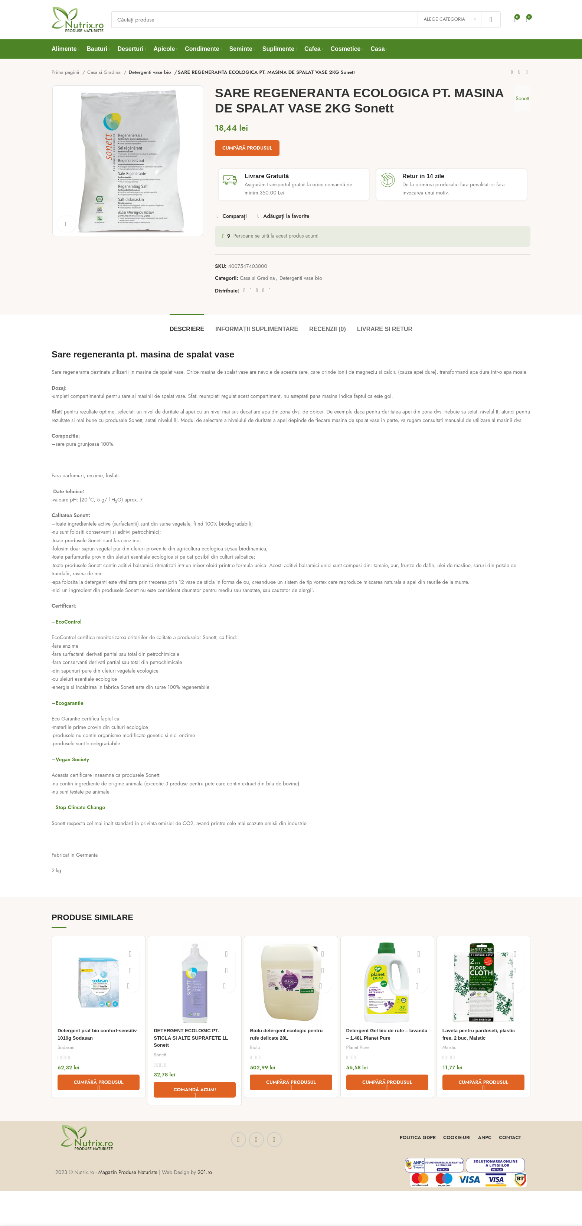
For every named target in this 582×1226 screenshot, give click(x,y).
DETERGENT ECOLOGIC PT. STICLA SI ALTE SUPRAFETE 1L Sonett (193, 1037)
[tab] (187, 325)
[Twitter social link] (251, 290)
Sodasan (66, 1047)
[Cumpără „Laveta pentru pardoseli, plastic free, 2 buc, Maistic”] (483, 1082)
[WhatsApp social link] (274, 1139)
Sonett (520, 98)
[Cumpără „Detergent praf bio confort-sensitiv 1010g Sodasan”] (99, 1082)
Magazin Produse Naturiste (127, 1172)
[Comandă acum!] (195, 1089)
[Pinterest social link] (257, 290)
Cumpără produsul (247, 147)
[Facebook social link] (244, 290)
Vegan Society (72, 759)
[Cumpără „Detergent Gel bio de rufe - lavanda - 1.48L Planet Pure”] (387, 1082)
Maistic (449, 1047)
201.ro (204, 1172)
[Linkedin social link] (263, 290)
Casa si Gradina (104, 72)
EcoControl (69, 621)
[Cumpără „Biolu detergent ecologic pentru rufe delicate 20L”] (291, 1082)
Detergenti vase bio (150, 72)
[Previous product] (512, 72)
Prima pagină (66, 72)
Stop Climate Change (80, 807)
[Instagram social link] (256, 1139)
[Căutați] (306, 19)
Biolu (255, 1047)
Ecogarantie (70, 703)
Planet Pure (358, 1047)
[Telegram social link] (270, 290)
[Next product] (526, 72)
